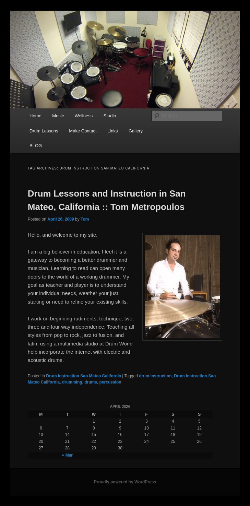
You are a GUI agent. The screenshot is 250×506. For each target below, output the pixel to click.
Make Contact (82, 130)
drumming (72, 382)
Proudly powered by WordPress (125, 482)
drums (90, 382)
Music (58, 115)
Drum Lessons (43, 130)
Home (35, 115)
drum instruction (155, 376)
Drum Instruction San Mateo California (83, 376)
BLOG (35, 145)
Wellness (84, 115)
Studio (110, 115)
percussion (110, 382)
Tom (85, 219)
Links (112, 130)
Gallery (136, 130)
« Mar (67, 455)
